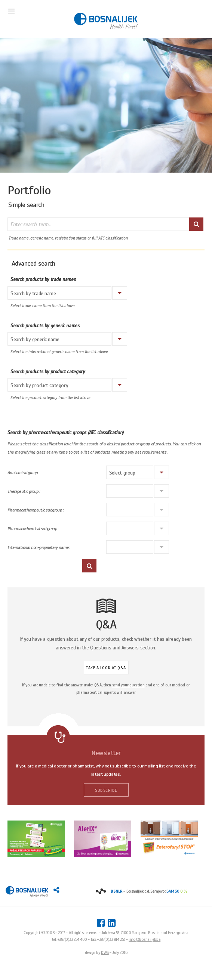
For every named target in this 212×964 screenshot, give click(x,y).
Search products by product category (47, 372)
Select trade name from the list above (42, 305)
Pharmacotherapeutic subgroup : (35, 510)
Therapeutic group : (23, 491)
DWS (105, 952)
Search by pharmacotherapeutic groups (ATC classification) (65, 433)
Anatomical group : (23, 473)
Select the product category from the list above (50, 397)
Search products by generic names (45, 326)
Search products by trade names (43, 279)
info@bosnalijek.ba (144, 939)
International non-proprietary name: (38, 547)
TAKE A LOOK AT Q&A (106, 667)
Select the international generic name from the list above (59, 351)
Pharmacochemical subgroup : (32, 529)
